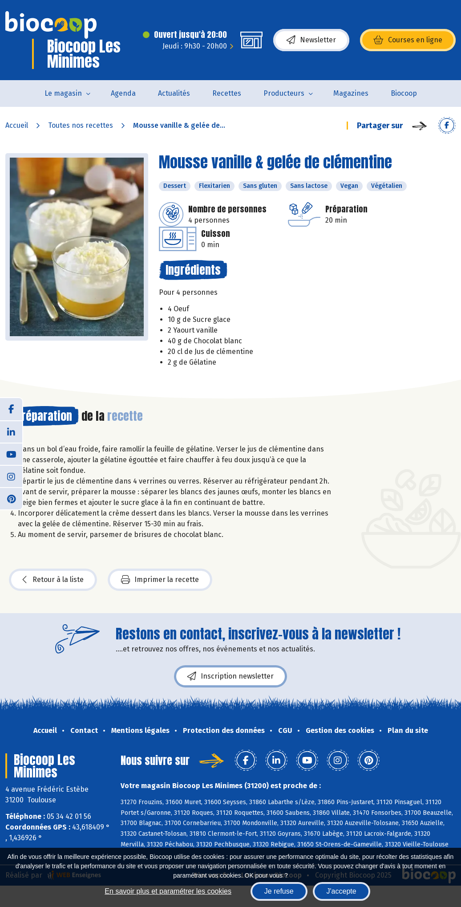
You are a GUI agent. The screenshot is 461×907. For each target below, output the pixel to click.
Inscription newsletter (230, 676)
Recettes (226, 93)
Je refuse (279, 891)
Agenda (123, 93)
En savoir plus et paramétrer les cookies (168, 891)
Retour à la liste (53, 579)
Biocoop (404, 93)
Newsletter (311, 40)
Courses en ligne (407, 40)
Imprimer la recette (160, 579)
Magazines (350, 93)
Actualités (174, 93)
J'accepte (341, 891)
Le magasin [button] (63, 93)
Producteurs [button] (283, 93)
